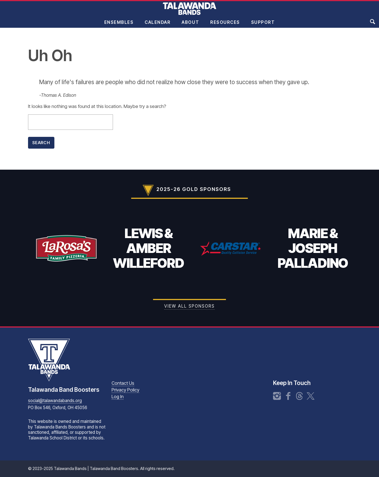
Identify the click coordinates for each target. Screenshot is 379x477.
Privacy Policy (125, 390)
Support (263, 26)
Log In (118, 396)
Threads (299, 396)
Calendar (157, 26)
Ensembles (119, 26)
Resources (225, 26)
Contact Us (123, 383)
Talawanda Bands (189, 12)
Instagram (277, 396)
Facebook (288, 396)
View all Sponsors (189, 306)
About (190, 26)
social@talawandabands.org (55, 400)
